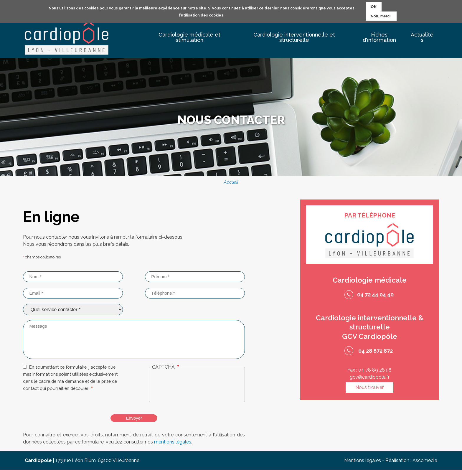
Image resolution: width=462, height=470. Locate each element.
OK (374, 6)
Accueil (231, 181)
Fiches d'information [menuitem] (379, 37)
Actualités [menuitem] (422, 37)
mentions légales (172, 442)
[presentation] (197, 386)
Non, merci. (381, 16)
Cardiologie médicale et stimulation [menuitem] (189, 37)
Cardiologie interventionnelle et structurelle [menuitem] (294, 37)
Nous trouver (369, 387)
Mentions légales (362, 460)
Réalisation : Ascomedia (411, 460)
